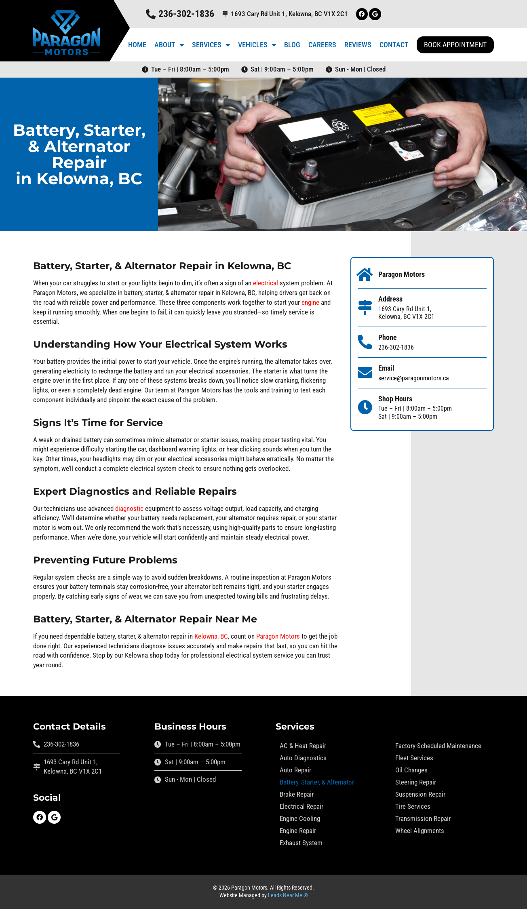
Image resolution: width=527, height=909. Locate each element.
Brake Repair (297, 794)
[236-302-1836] (150, 14)
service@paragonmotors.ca (413, 378)
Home (137, 44)
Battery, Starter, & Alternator (317, 782)
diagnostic (129, 508)
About (169, 45)
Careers (322, 44)
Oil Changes (411, 770)
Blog (292, 44)
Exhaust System (301, 843)
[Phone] (365, 342)
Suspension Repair (420, 794)
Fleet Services (414, 758)
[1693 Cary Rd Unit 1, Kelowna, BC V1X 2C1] (225, 14)
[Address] (365, 307)
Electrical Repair (301, 806)
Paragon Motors (278, 636)
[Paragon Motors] (365, 275)
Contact (394, 44)
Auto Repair (295, 770)
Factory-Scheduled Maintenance (438, 746)
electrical (265, 283)
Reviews (357, 44)
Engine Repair (298, 831)
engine (310, 302)
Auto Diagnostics (303, 758)
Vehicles (257, 45)
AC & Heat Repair (303, 746)
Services (211, 45)
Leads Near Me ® (288, 895)
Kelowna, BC (211, 636)
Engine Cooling (300, 818)
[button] (455, 44)
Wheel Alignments (419, 831)
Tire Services (412, 806)
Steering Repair (415, 782)
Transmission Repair (423, 818)
